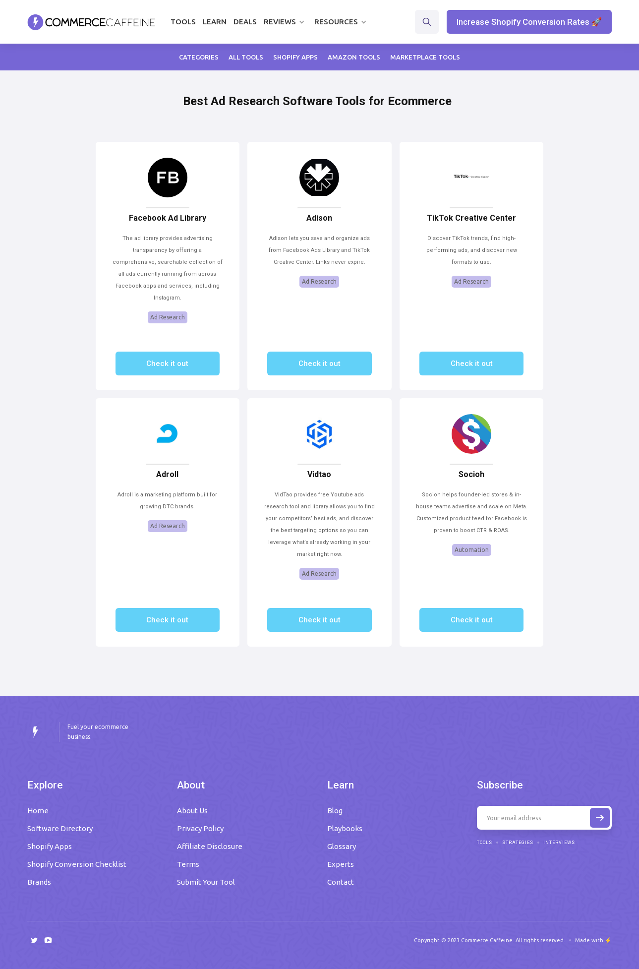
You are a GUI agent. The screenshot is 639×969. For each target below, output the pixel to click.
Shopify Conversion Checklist (76, 864)
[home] (91, 22)
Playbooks (344, 828)
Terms (188, 864)
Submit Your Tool (206, 882)
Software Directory (60, 828)
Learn (215, 21)
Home (38, 810)
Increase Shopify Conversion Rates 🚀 (529, 22)
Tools (183, 21)
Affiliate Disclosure (209, 846)
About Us (192, 810)
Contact (340, 882)
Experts (340, 864)
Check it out (167, 363)
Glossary (341, 846)
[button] (285, 22)
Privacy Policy (200, 828)
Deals (245, 21)
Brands (39, 882)
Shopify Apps (49, 846)
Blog (335, 810)
